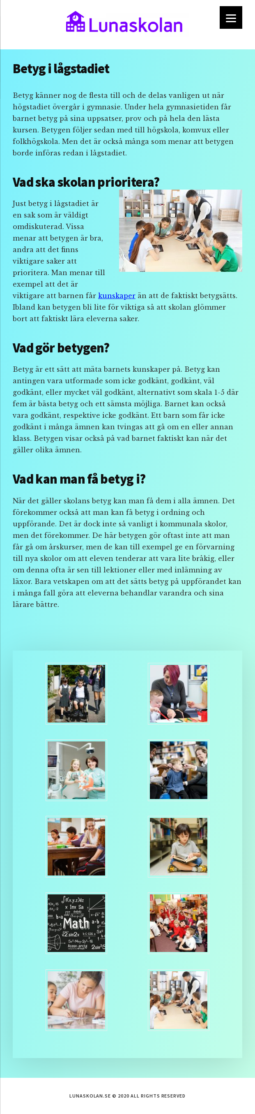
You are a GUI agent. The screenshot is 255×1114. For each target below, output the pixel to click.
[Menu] (231, 17)
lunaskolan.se (127, 24)
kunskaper (117, 296)
